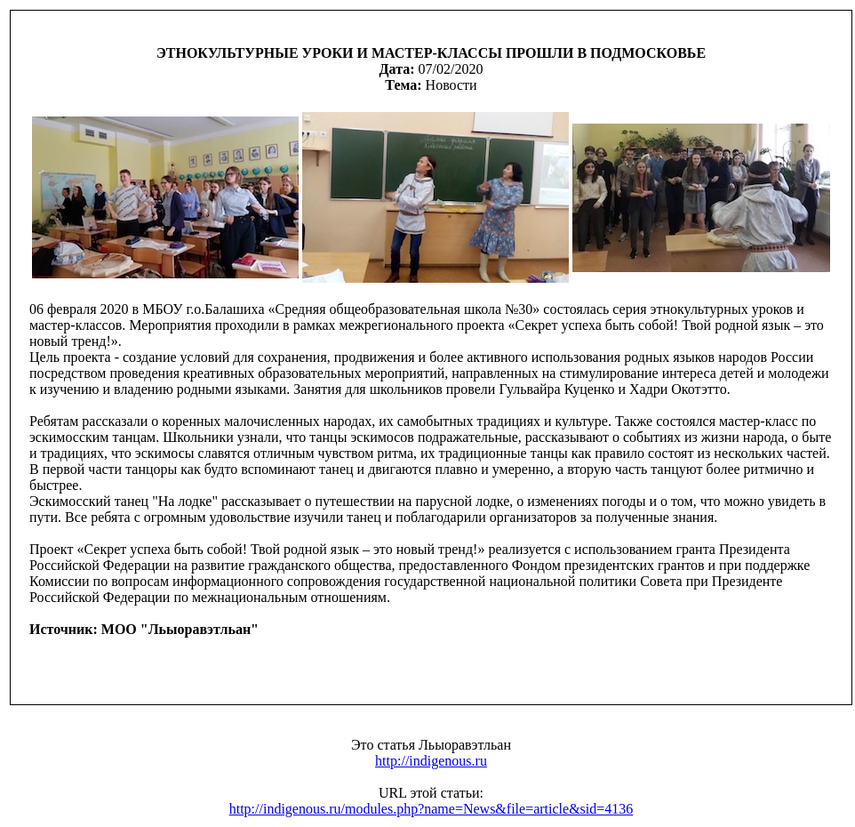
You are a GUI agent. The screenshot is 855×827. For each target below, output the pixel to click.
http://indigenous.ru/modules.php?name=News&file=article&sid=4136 (431, 808)
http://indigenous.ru (431, 760)
